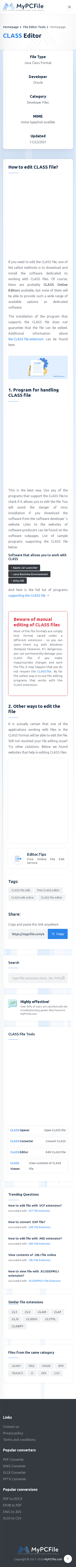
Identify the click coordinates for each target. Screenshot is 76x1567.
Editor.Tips (36, 854)
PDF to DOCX (12, 1499)
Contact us (11, 1426)
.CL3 (14, 1312)
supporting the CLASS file (28, 595)
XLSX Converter (14, 1472)
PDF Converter (13, 1459)
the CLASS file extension (26, 339)
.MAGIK (46, 1365)
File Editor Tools (34, 27)
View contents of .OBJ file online (32, 1255)
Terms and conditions (19, 1439)
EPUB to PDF (12, 1505)
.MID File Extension (39, 1243)
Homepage (11, 27)
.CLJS (14, 1319)
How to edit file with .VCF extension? (35, 1205)
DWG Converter (14, 1466)
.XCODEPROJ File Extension (44, 1280)
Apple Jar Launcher (24, 567)
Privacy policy (13, 1433)
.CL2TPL (50, 1319)
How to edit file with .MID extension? (35, 1238)
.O (31, 1373)
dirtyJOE (17, 580)
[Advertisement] (38, 215)
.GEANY (16, 1365)
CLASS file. (44, 671)
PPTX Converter (14, 1479)
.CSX (57, 1373)
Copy (58, 934)
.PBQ (31, 1365)
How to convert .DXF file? (26, 1222)
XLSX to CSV (12, 1518)
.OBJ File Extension (39, 1260)
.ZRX (43, 1373)
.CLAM (41, 1312)
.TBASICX (17, 1373)
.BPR (61, 1365)
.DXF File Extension (39, 1227)
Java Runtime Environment (29, 574)
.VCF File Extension (39, 1210)
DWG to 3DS (12, 1512)
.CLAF (57, 1312)
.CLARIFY (17, 1326)
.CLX (27, 1312)
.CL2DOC (31, 1319)
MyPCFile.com (53, 1559)
